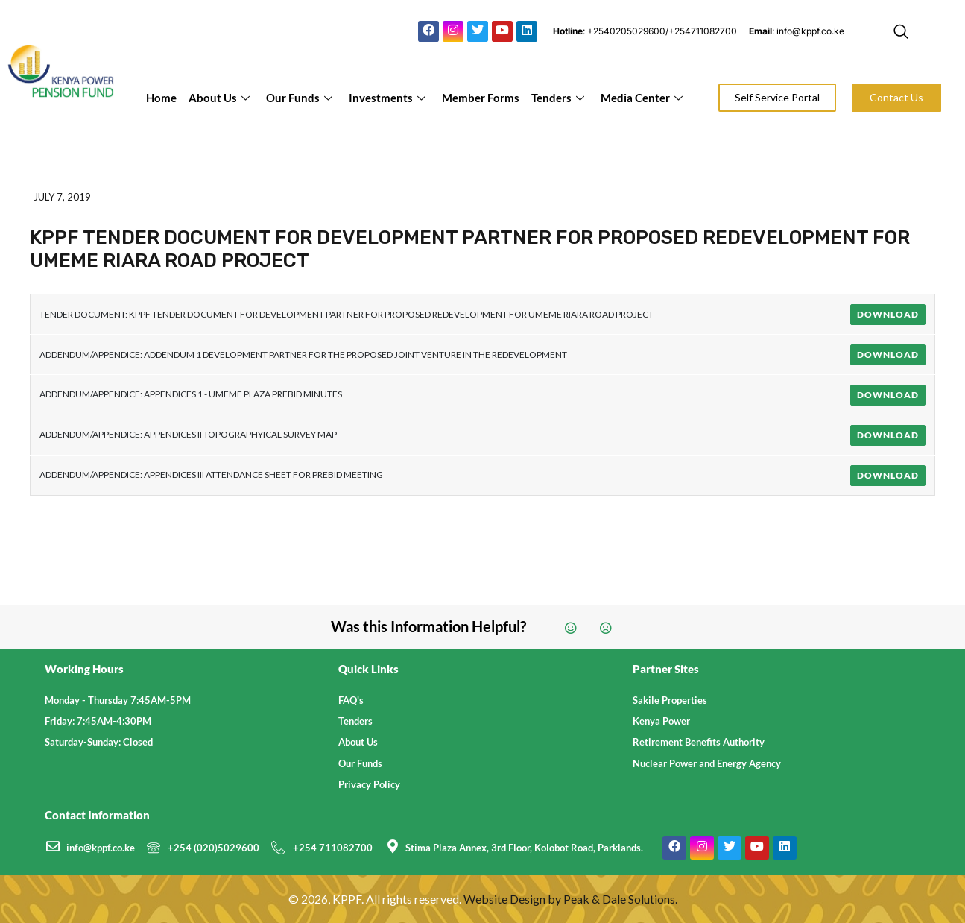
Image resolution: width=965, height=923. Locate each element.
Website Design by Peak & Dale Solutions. (570, 899)
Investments (387, 97)
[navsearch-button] (901, 33)
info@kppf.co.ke (100, 848)
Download (888, 314)
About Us (219, 97)
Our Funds (299, 97)
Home (161, 97)
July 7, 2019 (62, 197)
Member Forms (480, 97)
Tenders (557, 97)
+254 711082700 (333, 848)
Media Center (642, 97)
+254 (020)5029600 (213, 848)
